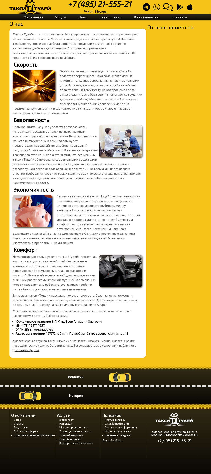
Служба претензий (117, 423)
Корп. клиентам (146, 17)
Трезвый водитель (71, 435)
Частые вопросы (115, 419)
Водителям (21, 427)
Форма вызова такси (118, 431)
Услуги (60, 17)
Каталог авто (110, 17)
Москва (100, 11)
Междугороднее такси (73, 427)
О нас (17, 419)
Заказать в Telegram (117, 435)
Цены (82, 17)
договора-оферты (26, 350)
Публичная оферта (26, 431)
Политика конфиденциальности (34, 435)
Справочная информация (121, 427)
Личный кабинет (112, 440)
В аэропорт (66, 419)
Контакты (179, 17)
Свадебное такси (70, 439)
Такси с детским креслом (75, 431)
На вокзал (65, 423)
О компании (33, 17)
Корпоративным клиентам (76, 443)
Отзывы (19, 423)
